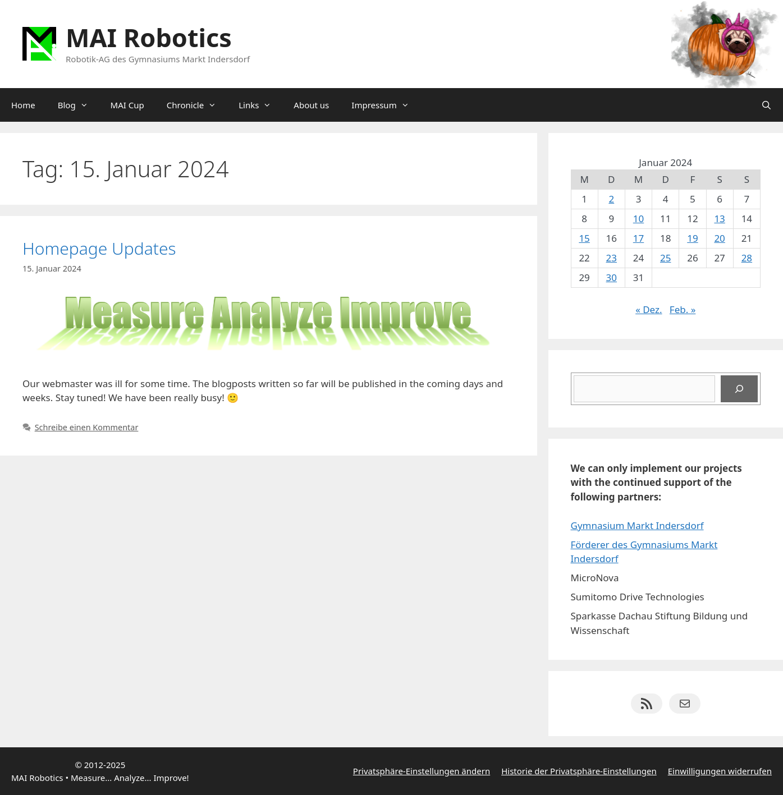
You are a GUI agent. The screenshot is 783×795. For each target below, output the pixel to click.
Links (260, 105)
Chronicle (197, 105)
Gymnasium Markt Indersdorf (637, 525)
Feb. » (683, 309)
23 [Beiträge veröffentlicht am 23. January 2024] (611, 257)
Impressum (385, 105)
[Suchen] (739, 388)
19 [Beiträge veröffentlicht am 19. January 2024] (692, 238)
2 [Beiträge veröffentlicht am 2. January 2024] (611, 198)
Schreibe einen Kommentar (87, 427)
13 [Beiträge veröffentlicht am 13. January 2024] (719, 218)
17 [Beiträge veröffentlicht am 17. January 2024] (638, 238)
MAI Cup (127, 105)
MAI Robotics (149, 37)
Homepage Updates (99, 248)
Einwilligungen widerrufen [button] (720, 770)
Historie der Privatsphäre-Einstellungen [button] (579, 770)
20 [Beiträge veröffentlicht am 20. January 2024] (719, 238)
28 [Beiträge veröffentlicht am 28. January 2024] (746, 257)
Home (23, 105)
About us (311, 105)
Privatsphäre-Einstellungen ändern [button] (421, 770)
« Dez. (648, 309)
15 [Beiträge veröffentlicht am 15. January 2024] (584, 238)
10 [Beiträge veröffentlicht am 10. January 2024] (638, 218)
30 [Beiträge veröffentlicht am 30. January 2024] (611, 277)
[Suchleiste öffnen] (766, 105)
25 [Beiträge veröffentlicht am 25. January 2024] (665, 257)
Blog (78, 105)
